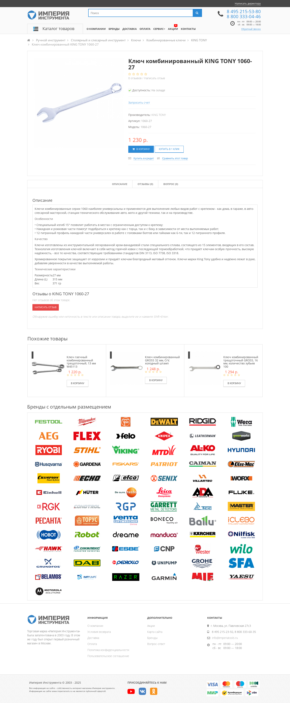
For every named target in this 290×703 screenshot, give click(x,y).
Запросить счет (139, 102)
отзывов (135, 78)
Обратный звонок (251, 28)
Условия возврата (99, 632)
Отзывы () (145, 184)
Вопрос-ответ (156, 644)
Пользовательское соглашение (108, 656)
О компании (95, 626)
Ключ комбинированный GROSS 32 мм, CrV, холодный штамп (162, 360)
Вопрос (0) (170, 184)
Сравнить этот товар (175, 158)
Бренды (152, 638)
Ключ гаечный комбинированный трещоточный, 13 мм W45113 (81, 361)
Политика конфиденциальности (108, 650)
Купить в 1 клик (169, 149)
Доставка (93, 638)
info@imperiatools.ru (225, 638)
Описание (119, 184)
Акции (151, 626)
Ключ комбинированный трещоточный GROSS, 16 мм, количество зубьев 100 (240, 361)
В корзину (141, 149)
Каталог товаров (58, 28)
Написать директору (248, 3)
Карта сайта (154, 632)
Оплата (92, 644)
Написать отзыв (154, 78)
